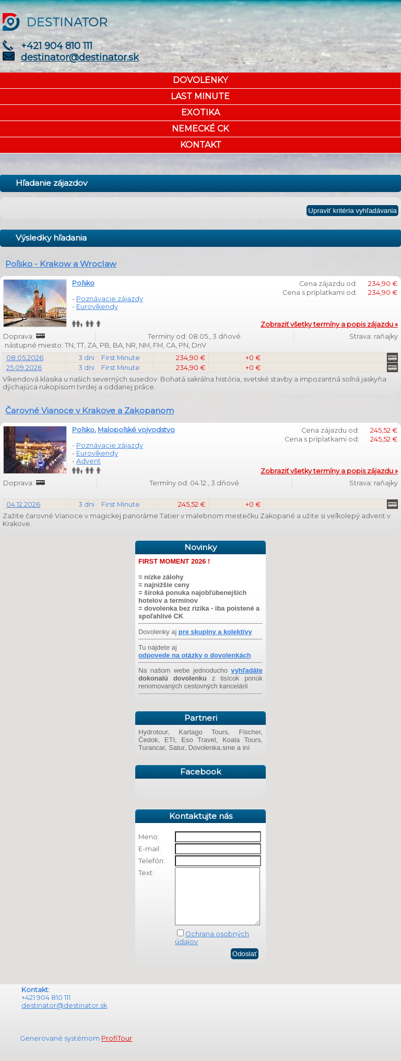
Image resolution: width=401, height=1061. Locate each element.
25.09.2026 (24, 368)
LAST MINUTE (200, 96)
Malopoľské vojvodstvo (136, 430)
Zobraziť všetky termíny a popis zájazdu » (329, 324)
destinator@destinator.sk (80, 57)
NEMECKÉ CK (200, 129)
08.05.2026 (24, 358)
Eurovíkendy (97, 307)
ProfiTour (116, 1049)
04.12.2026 (23, 504)
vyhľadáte (247, 670)
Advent (88, 461)
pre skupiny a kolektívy (215, 632)
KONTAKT (200, 145)
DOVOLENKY (200, 80)
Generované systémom (60, 1049)
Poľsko (83, 283)
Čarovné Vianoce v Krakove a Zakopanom (89, 410)
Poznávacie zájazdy (109, 299)
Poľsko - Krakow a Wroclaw (60, 264)
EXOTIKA (200, 112)
